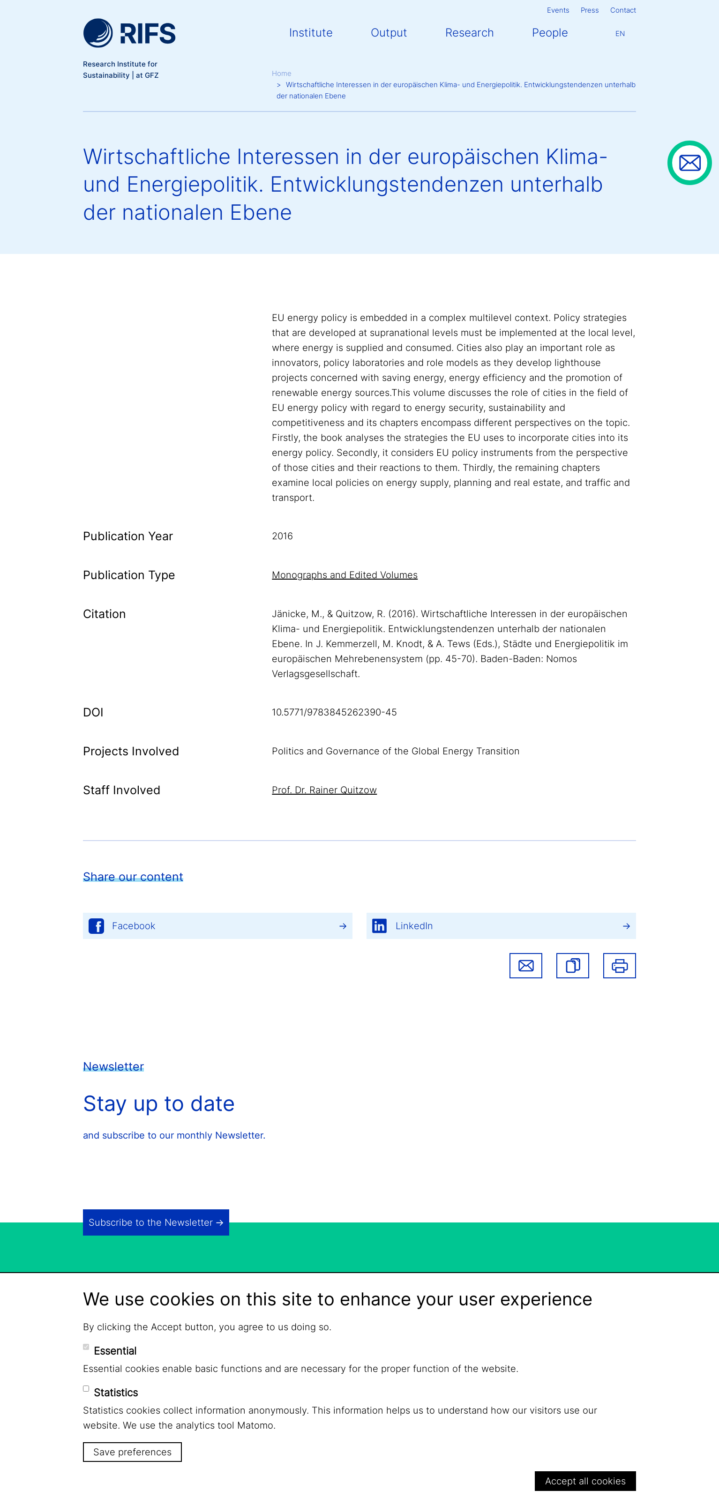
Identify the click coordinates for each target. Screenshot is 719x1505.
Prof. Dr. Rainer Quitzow (324, 790)
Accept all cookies (585, 1481)
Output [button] (389, 32)
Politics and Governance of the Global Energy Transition (396, 751)
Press (590, 10)
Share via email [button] (525, 965)
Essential (115, 1351)
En (620, 33)
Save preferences (132, 1452)
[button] (572, 965)
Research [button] (469, 32)
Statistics (116, 1392)
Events (558, 10)
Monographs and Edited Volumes (345, 575)
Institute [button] (311, 32)
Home (282, 73)
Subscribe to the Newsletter (151, 1222)
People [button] (550, 32)
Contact (623, 10)
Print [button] (619, 965)
